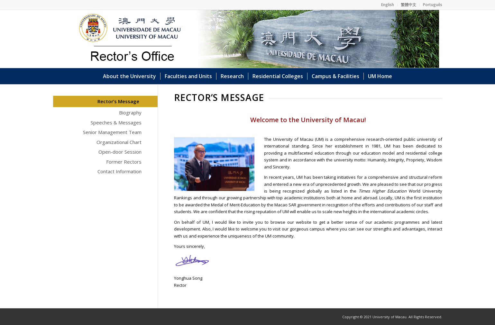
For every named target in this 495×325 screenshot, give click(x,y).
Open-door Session (120, 152)
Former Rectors (124, 161)
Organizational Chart (119, 142)
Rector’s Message (118, 101)
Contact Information (119, 171)
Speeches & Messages (116, 122)
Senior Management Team (112, 132)
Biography (130, 112)
